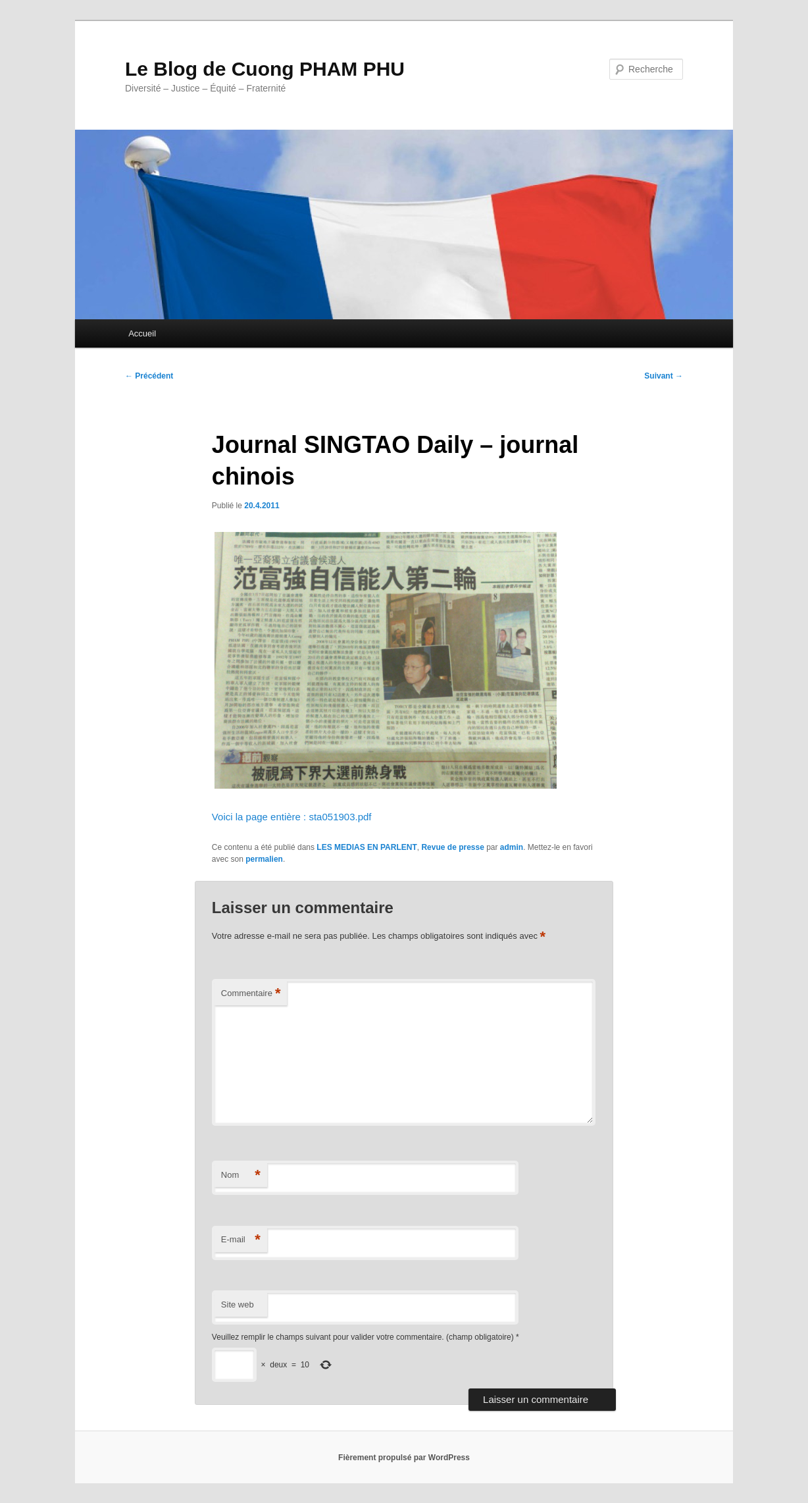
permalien (264, 859)
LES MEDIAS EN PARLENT (366, 847)
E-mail (241, 1240)
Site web (237, 1304)
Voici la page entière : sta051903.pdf (292, 816)
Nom (241, 1175)
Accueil (142, 333)
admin (511, 847)
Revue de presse (452, 847)
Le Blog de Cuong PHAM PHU (265, 69)
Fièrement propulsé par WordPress (404, 1457)
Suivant (663, 376)
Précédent (149, 376)
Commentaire (251, 993)
